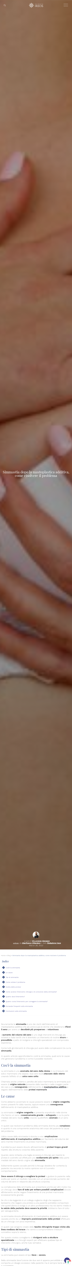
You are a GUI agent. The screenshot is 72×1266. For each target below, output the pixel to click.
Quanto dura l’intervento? (15, 997)
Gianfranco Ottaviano (31, 943)
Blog (9, 955)
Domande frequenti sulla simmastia (19, 1006)
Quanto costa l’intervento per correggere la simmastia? (27, 1001)
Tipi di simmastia (12, 977)
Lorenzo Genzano (41, 941)
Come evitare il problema (15, 982)
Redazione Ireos (54, 943)
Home (3, 955)
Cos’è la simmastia (13, 968)
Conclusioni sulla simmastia (16, 1011)
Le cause (9, 973)
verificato (16, 943)
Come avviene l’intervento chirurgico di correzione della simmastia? (31, 992)
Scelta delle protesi (13, 987)
